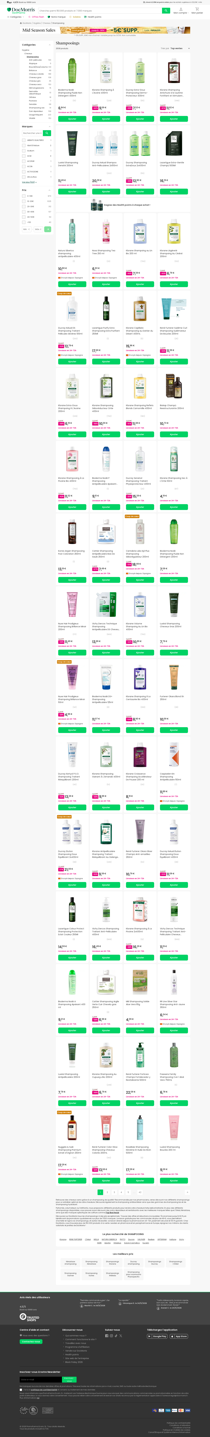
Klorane (63, 1239)
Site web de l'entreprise (77, 1358)
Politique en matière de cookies (176, 1430)
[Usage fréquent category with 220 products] (40, 115)
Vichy (181, 1239)
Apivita (107, 1243)
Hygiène (37, 23)
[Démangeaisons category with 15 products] (40, 88)
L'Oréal (88, 1239)
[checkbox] (36, 140)
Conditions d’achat (181, 1427)
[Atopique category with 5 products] (40, 63)
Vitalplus (117, 1243)
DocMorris (27, 23)
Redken (151, 1239)
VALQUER (141, 1239)
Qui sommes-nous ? (75, 1335)
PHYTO (122, 1239)
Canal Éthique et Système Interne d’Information (169, 1432)
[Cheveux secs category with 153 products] (40, 84)
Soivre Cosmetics (132, 1243)
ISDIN (99, 1243)
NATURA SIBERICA (109, 1239)
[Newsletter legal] (21, 1390)
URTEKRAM (162, 1239)
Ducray (131, 1239)
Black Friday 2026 (74, 1362)
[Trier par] (180, 48)
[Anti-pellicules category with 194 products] (40, 60)
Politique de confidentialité (178, 1423)
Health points (72, 1354)
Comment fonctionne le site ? (80, 1339)
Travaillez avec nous (75, 1343)
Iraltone (172, 1239)
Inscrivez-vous (69, 1380)
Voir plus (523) (29, 182)
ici (38, 1398)
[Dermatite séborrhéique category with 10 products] (40, 93)
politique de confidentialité (44, 1389)
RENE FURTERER (75, 1239)
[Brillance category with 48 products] (40, 70)
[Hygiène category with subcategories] (36, 50)
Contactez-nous (31, 1341)
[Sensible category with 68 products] (40, 104)
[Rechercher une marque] (32, 133)
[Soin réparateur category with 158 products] (40, 111)
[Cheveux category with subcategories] (37, 53)
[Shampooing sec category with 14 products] (40, 108)
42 (140, 1192)
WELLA (96, 1239)
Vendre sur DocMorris (76, 1350)
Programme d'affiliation (77, 1347)
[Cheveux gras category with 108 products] (40, 77)
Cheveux (46, 23)
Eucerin (146, 1243)
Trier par (165, 48)
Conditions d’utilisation (179, 1425)
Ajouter (72, 118)
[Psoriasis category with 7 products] (40, 101)
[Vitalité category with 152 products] (40, 118)
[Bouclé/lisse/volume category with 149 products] (40, 67)
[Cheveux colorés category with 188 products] (40, 74)
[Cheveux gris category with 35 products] (40, 81)
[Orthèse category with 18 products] (40, 97)
